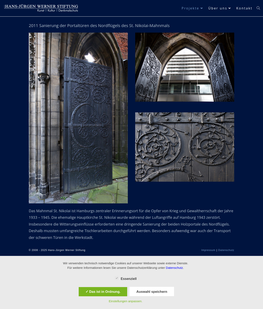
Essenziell (126, 278)
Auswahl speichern (151, 291)
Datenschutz (226, 250)
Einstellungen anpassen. (125, 301)
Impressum (208, 250)
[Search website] (258, 8)
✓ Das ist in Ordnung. (103, 291)
